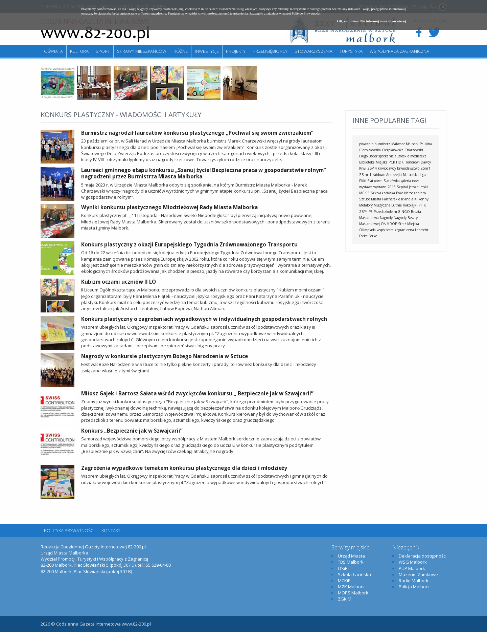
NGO (405, 211)
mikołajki (410, 205)
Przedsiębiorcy (270, 51)
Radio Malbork (413, 580)
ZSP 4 (372, 168)
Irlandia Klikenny (414, 199)
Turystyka (351, 51)
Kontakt (110, 530)
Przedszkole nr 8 (387, 211)
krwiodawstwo (408, 168)
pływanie (366, 143)
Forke (373, 236)
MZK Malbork (351, 587)
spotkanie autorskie (393, 156)
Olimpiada (367, 229)
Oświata (53, 51)
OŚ (383, 223)
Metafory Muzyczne (374, 205)
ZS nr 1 (365, 174)
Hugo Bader (368, 156)
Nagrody (386, 217)
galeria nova (410, 180)
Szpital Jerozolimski (412, 186)
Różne (180, 51)
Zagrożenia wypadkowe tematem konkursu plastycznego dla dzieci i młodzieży (184, 467)
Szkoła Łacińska (383, 193)
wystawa (365, 186)
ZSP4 (363, 211)
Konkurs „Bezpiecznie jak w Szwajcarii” (132, 430)
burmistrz (382, 143)
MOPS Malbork (353, 593)
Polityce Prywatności (306, 13)
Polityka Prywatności (69, 530)
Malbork (412, 143)
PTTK (422, 205)
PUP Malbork (412, 568)
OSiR (343, 568)
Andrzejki (394, 174)
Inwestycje (207, 51)
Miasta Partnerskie (385, 199)
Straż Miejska (408, 223)
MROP (392, 223)
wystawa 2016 (384, 186)
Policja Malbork (414, 587)
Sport (103, 51)
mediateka (418, 156)
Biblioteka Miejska (373, 162)
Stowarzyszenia (313, 51)
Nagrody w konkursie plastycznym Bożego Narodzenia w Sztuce (164, 356)
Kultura (79, 51)
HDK (399, 162)
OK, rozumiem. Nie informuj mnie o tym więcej (371, 21)
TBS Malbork (351, 562)
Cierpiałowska (392, 150)
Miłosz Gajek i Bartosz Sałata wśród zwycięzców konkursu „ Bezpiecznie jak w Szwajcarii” (197, 393)
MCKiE (364, 193)
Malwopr (398, 143)
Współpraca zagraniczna (399, 51)
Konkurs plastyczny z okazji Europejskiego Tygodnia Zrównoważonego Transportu (189, 244)
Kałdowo (378, 174)
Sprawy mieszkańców (141, 51)
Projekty (236, 51)
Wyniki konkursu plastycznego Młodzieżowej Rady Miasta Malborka (169, 207)
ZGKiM (344, 599)
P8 (371, 211)
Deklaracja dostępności (422, 556)
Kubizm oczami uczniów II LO (118, 281)
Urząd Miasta (351, 556)
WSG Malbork (413, 562)
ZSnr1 (425, 168)
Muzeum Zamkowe (418, 574)
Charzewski (413, 150)
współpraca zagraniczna (395, 229)
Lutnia (396, 205)
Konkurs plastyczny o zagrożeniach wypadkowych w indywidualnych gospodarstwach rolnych (204, 318)
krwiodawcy (387, 168)
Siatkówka (392, 180)
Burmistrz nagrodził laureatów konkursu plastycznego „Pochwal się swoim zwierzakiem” (197, 132)
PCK (392, 162)
